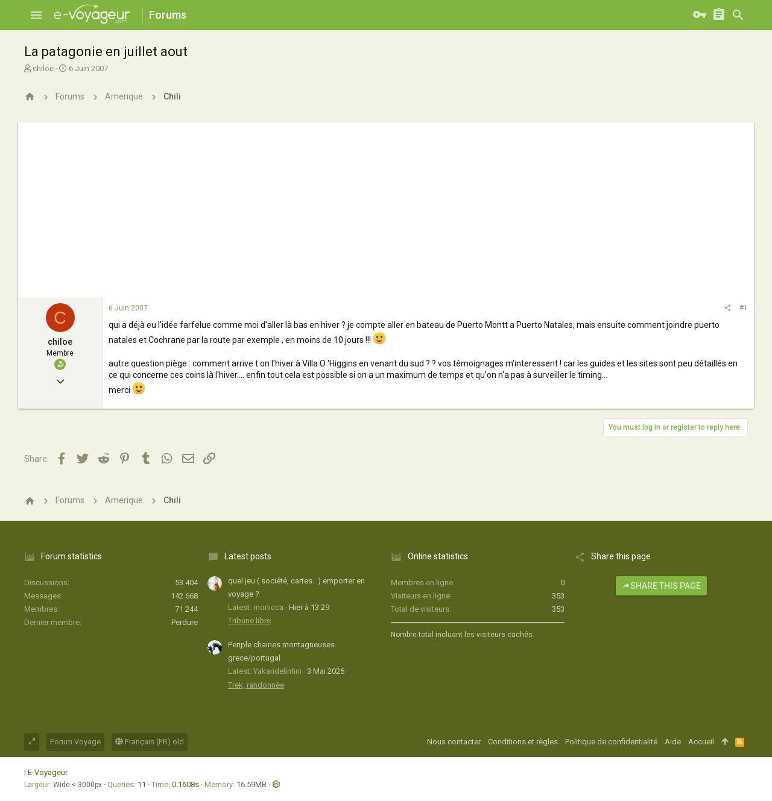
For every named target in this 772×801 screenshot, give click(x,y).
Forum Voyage (75, 741)
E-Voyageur (48, 772)
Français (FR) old (149, 741)
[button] (36, 15)
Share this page (661, 586)
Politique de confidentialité (611, 741)
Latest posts (247, 556)
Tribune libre (249, 620)
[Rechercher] (738, 15)
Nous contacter (454, 741)
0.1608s (185, 784)
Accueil (701, 741)
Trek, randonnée (256, 684)
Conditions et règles (523, 741)
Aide (673, 741)
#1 (743, 308)
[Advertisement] (386, 206)
